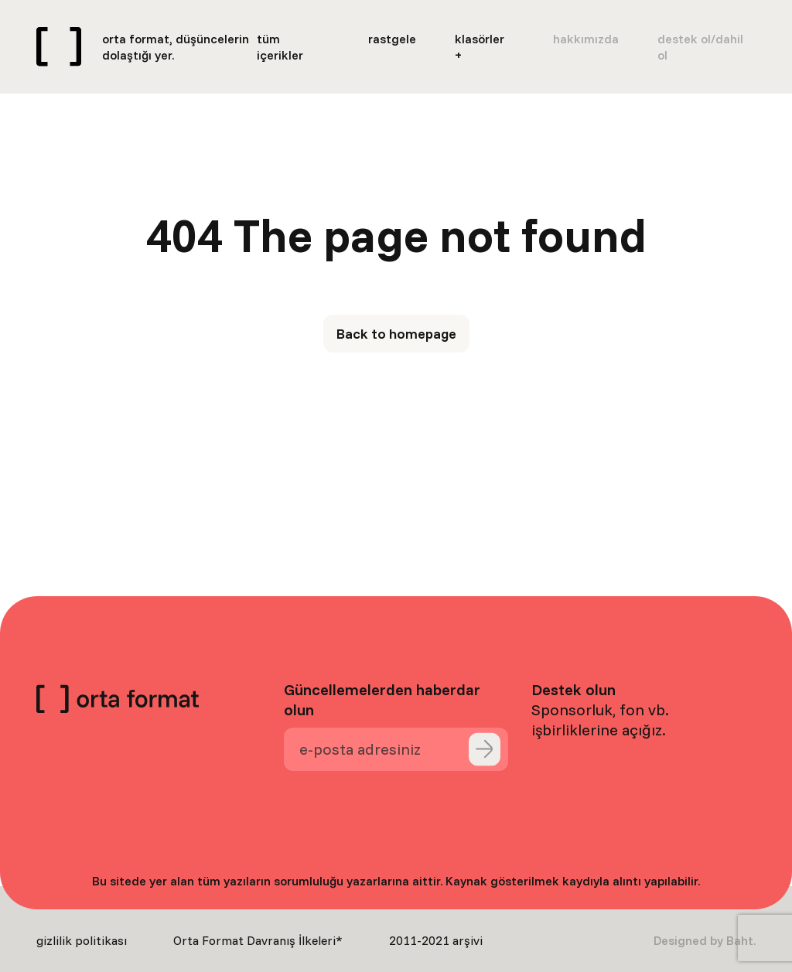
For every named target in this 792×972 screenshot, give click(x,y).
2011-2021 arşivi (436, 940)
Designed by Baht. (705, 940)
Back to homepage (396, 334)
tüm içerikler (280, 47)
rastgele (392, 38)
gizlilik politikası (81, 940)
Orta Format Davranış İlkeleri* (258, 940)
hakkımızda (586, 38)
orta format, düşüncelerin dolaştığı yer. (175, 47)
